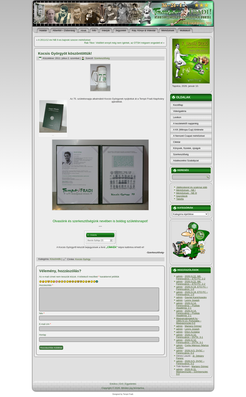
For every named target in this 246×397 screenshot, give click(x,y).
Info (94, 30)
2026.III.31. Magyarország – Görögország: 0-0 (192, 371)
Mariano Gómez (193, 326)
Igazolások (182, 196)
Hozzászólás (46, 285)
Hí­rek (83, 30)
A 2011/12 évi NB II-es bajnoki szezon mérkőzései (64, 40)
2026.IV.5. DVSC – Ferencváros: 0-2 (190, 351)
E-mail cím (45, 324)
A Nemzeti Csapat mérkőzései (189, 135)
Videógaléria (179, 111)
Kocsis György (83, 259)
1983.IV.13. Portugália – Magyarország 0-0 (188, 322)
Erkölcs (113, 383)
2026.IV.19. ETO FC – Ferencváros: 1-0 (192, 288)
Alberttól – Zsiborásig (64, 30)
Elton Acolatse (192, 332)
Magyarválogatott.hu (187, 318)
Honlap (42, 335)
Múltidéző (185, 30)
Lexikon (177, 117)
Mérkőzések (167, 30)
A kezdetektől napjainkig (185, 123)
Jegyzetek (120, 30)
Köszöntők (55, 259)
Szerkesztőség (102, 58)
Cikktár (176, 142)
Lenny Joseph (192, 300)
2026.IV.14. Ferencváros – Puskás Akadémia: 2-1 (188, 305)
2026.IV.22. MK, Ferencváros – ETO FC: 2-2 (190, 277)
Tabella (180, 199)
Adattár (43, 30)
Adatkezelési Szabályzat (186, 160)
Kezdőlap (178, 105)
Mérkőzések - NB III (186, 193)
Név (41, 313)
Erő (121, 383)
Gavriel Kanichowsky (196, 297)
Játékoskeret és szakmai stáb (191, 187)
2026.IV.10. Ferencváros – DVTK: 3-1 (189, 335)
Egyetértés (130, 383)
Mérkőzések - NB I (186, 190)
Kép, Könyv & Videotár (144, 30)
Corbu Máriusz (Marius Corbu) (192, 346)
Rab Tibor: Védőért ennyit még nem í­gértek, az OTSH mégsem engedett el (123, 42)
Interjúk (106, 30)
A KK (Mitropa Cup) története (188, 129)
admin (179, 276)
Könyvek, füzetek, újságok (187, 148)
